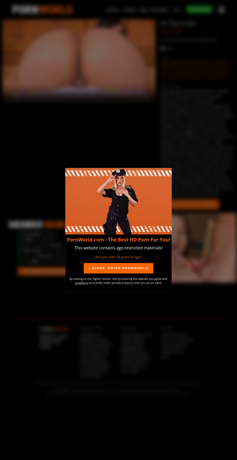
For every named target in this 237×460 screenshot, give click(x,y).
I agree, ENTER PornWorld (118, 268)
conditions (81, 283)
